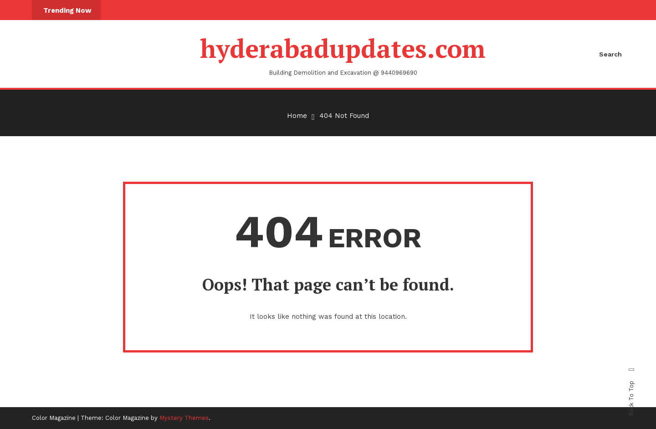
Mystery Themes (184, 417)
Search (610, 54)
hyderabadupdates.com (343, 48)
